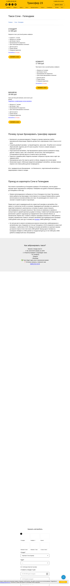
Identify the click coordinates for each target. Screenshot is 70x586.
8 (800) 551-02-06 (59, 1)
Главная (10, 22)
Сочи (26, 7)
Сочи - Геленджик (18, 22)
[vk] (9, 5)
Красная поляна (34, 7)
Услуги (42, 7)
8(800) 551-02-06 (35, 264)
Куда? (22, 559)
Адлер (21, 7)
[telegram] (12, 5)
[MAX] (6, 5)
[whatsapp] (15, 5)
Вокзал (15, 7)
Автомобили (11, 52)
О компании (49, 7)
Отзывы (57, 7)
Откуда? (23, 552)
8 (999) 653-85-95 (11, 1)
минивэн (37, 219)
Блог (62, 7)
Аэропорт (8, 7)
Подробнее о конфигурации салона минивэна (20, 101)
